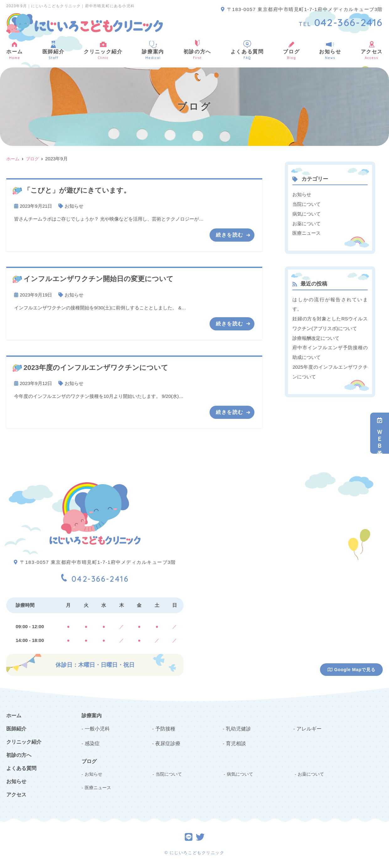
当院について (306, 203)
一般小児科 (96, 727)
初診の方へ (197, 50)
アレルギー (308, 727)
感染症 (92, 741)
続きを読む (229, 234)
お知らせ (330, 50)
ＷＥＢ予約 (379, 433)
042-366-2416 (95, 576)
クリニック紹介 (103, 50)
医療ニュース (306, 232)
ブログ (291, 50)
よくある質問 (247, 50)
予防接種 (164, 727)
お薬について (306, 222)
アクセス (16, 794)
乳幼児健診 (237, 727)
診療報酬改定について (315, 336)
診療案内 (153, 50)
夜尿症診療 (167, 741)
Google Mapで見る (352, 668)
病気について (306, 213)
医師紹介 (53, 50)
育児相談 (235, 741)
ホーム (14, 50)
